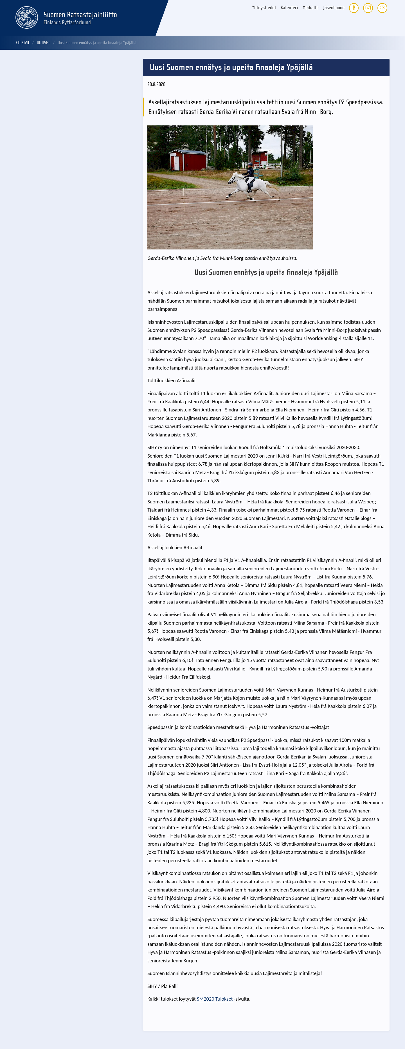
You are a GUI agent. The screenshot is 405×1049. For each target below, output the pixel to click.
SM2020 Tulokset (215, 999)
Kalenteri (289, 8)
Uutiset (43, 42)
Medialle (311, 8)
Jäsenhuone (334, 8)
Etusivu (22, 42)
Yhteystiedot (264, 8)
